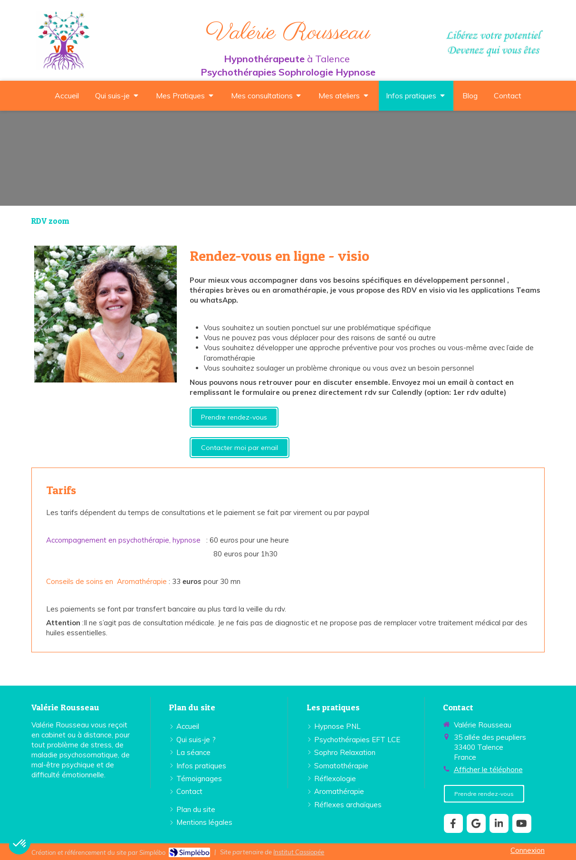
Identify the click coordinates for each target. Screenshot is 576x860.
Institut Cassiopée (298, 852)
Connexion (527, 850)
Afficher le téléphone (488, 769)
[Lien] (105, 314)
